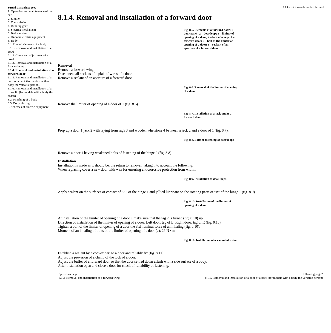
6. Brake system (18, 33)
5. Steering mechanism (22, 29)
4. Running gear (18, 26)
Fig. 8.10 (189, 201)
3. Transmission (17, 22)
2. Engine (14, 18)
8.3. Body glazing (19, 103)
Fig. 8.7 (188, 113)
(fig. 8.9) (248, 192)
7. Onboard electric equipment (26, 37)
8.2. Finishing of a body (22, 99)
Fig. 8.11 (189, 240)
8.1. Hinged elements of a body (27, 44)
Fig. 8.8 (188, 139)
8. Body (12, 40)
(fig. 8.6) (131, 104)
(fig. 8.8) (164, 153)
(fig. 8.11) (156, 253)
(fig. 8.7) (221, 130)
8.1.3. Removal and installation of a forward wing (89, 277)
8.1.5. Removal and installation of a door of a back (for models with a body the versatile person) (29, 81)
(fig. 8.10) (190, 218)
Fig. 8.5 (188, 30)
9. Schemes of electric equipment (28, 107)
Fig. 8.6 (188, 87)
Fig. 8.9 (188, 179)
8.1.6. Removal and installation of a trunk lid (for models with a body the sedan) (30, 92)
